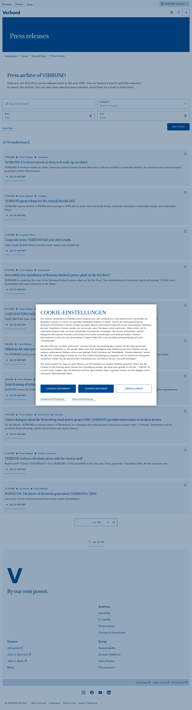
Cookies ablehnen (96, 388)
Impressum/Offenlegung (52, 399)
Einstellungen (134, 388)
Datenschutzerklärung (82, 399)
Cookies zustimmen (58, 388)
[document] (96, 344)
